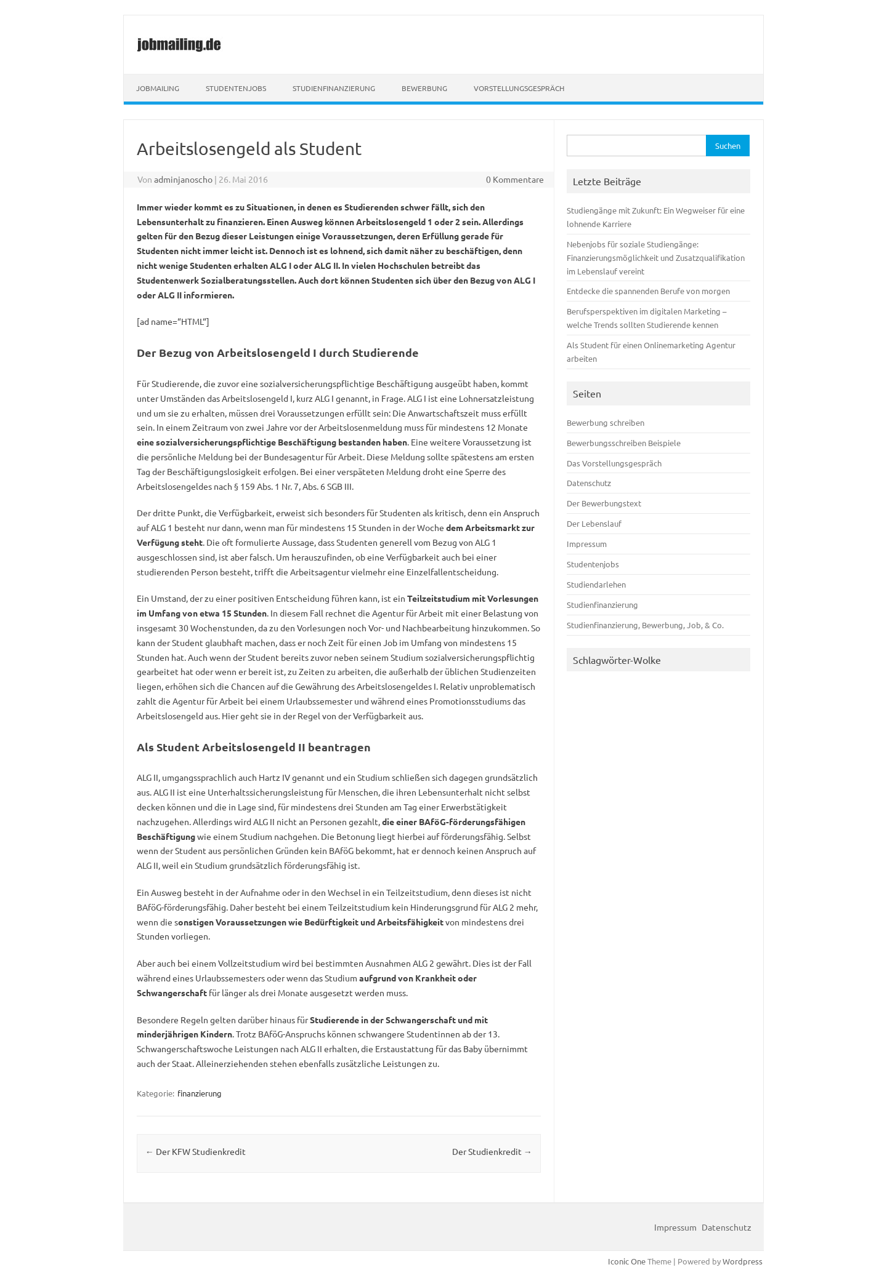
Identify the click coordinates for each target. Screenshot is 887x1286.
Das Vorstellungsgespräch (614, 463)
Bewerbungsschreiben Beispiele (624, 442)
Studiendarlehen (596, 584)
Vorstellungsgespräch (519, 88)
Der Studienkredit (492, 1151)
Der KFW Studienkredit (195, 1151)
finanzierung (199, 1093)
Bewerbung (424, 88)
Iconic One (627, 1261)
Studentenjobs (236, 88)
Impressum (587, 543)
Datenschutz (589, 482)
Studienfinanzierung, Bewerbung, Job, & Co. (645, 625)
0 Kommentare (515, 179)
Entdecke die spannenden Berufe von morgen (648, 291)
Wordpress (743, 1261)
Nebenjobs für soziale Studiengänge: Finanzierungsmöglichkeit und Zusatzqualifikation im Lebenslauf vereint (656, 257)
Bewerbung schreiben (605, 422)
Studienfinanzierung (334, 88)
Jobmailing (157, 88)
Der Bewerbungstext (604, 503)
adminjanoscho (183, 179)
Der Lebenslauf (594, 523)
